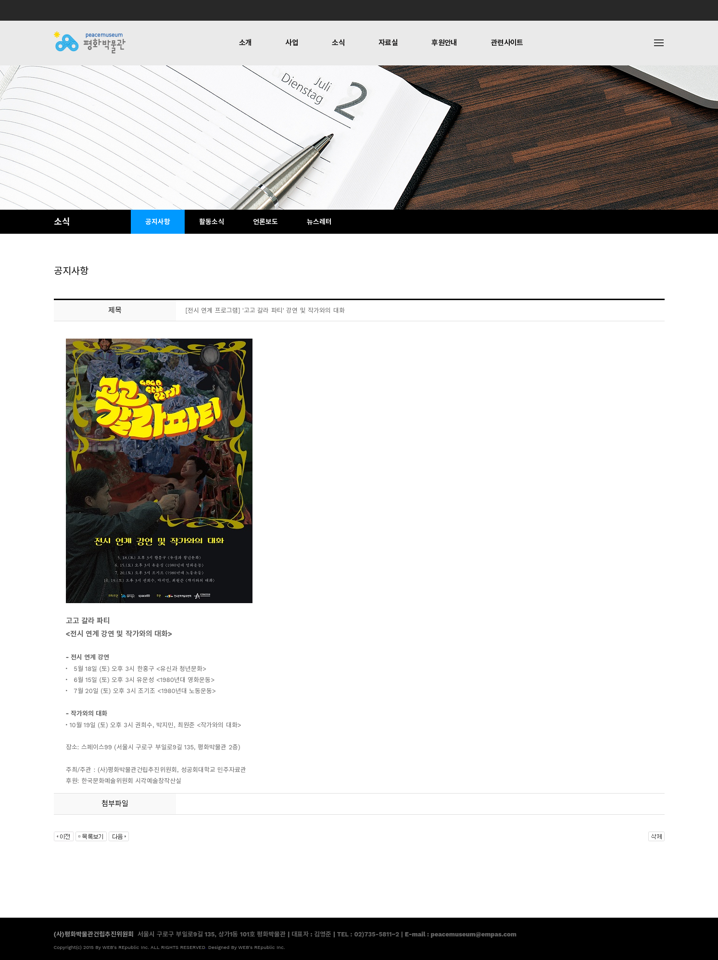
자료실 (388, 42)
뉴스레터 (319, 222)
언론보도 (265, 222)
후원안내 (444, 42)
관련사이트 (507, 42)
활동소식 (211, 222)
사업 (291, 42)
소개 (245, 42)
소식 (338, 42)
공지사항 (157, 222)
